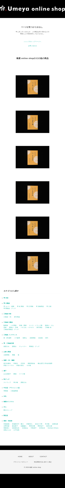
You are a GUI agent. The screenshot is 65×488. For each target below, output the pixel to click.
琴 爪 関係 (30, 306)
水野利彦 (6, 426)
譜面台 (14, 346)
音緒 (5, 327)
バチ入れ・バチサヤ (27, 327)
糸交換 (40, 338)
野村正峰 (32, 426)
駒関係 (6, 325)
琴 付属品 (7, 303)
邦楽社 (16, 363)
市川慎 (47, 424)
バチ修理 (17, 338)
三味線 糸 (48, 327)
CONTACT (43, 456)
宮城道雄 (6, 424)
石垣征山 (25, 428)
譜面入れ (24, 382)
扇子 (5, 371)
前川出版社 (7, 363)
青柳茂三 (6, 428)
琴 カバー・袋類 (9, 306)
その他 (29, 365)
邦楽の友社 (20, 365)
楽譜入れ (6, 346)
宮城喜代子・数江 (18, 424)
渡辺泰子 (15, 426)
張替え (25, 338)
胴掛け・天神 (13, 327)
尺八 (5, 407)
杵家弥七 (29, 424)
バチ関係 (13, 325)
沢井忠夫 (42, 428)
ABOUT (31, 456)
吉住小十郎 (38, 424)
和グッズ (6, 379)
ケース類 (22, 374)
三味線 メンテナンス (10, 335)
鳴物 (13, 355)
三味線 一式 (7, 317)
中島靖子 (34, 428)
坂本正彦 (49, 426)
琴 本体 (6, 298)
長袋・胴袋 (23, 325)
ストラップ (7, 382)
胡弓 (46, 338)
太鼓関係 (6, 355)
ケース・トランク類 (35, 325)
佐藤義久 (24, 426)
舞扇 (15, 374)
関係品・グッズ (34, 346)
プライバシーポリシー (20, 462)
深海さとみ (7, 430)
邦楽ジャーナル (9, 365)
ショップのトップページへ (32, 41)
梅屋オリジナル (9, 401)
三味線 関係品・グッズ (11, 329)
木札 (5, 396)
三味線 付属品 (8, 322)
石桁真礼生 (15, 428)
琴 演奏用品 (40, 306)
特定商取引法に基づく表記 (43, 462)
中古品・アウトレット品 (12, 388)
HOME (20, 456)
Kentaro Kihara (53, 428)
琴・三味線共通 (9, 343)
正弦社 (23, 363)
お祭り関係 (7, 352)
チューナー (23, 346)
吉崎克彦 (55, 424)
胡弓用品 (17, 317)
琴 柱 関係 (20, 306)
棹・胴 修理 (7, 338)
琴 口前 (49, 306)
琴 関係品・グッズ (10, 308)
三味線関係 (14, 391)
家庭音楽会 (31, 363)
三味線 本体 (7, 314)
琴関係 (6, 391)
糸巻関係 (33, 338)
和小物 (16, 382)
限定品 (6, 415)
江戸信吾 (16, 430)
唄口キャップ (8, 410)
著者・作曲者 (8, 421)
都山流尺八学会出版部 (45, 363)
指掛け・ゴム (49, 325)
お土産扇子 (7, 374)
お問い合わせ (32, 46)
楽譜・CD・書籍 (9, 360)
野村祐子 (41, 426)
